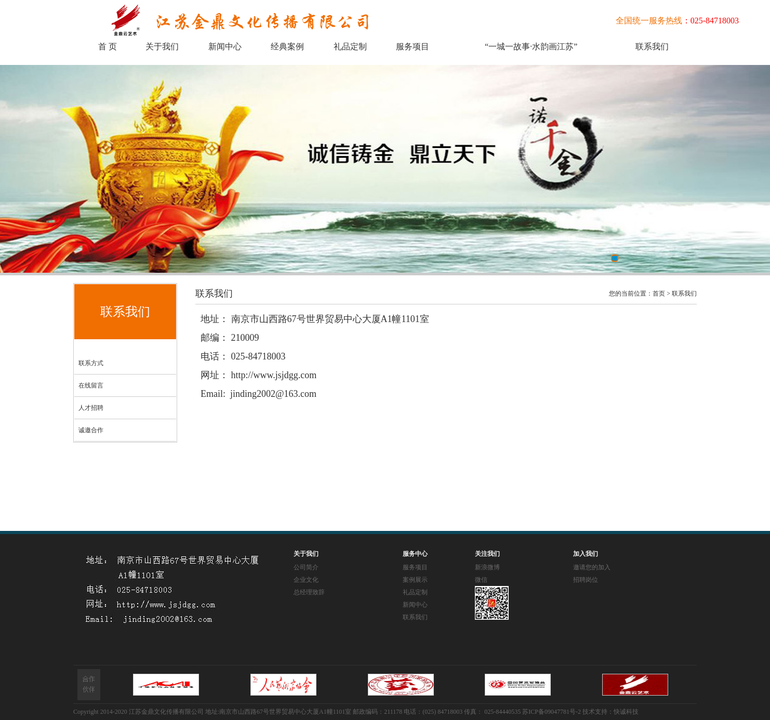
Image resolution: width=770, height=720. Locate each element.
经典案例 (287, 46)
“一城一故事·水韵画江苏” (531, 46)
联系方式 (90, 363)
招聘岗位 (585, 579)
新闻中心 (225, 46)
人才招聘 (90, 407)
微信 (481, 579)
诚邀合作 (90, 430)
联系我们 (652, 46)
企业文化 (306, 579)
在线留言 (90, 385)
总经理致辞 (309, 592)
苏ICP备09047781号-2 (551, 711)
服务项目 (412, 46)
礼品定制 (350, 46)
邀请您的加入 (591, 567)
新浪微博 (487, 567)
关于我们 (162, 46)
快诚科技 (626, 711)
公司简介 (306, 567)
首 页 (107, 46)
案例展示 (415, 579)
